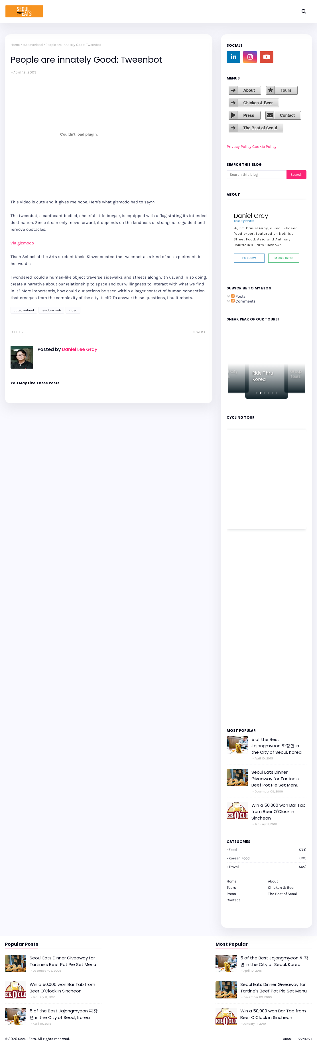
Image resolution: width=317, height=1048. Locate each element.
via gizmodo (22, 243)
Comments (243, 301)
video (73, 310)
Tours (286, 90)
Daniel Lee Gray (79, 349)
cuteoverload (33, 45)
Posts (238, 296)
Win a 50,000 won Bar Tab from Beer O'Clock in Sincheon (278, 811)
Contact (287, 115)
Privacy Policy (239, 146)
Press (248, 115)
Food (267, 849)
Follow (249, 258)
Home (15, 45)
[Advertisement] (244, 628)
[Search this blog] (256, 174)
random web (51, 310)
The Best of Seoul (260, 128)
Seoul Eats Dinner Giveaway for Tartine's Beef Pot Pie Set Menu (275, 778)
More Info (284, 258)
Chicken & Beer (258, 103)
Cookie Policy (264, 146)
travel (267, 867)
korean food (267, 858)
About (249, 90)
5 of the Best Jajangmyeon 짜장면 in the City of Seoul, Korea (276, 745)
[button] (256, 393)
